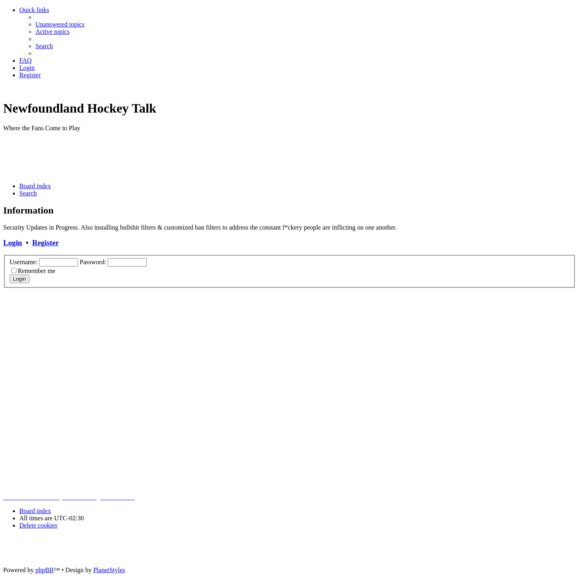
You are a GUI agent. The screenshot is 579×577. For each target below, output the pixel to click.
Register (45, 242)
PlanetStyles (109, 570)
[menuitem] (59, 24)
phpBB (44, 570)
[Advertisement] (149, 156)
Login (12, 242)
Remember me (36, 270)
